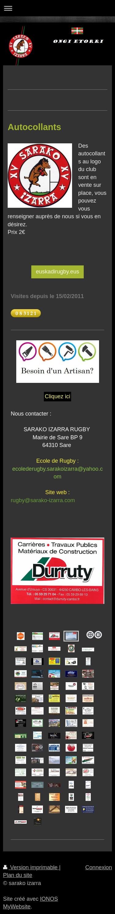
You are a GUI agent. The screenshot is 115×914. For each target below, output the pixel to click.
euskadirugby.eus (57, 271)
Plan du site (17, 875)
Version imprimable (31, 867)
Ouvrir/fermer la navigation (57, 8)
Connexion (98, 867)
